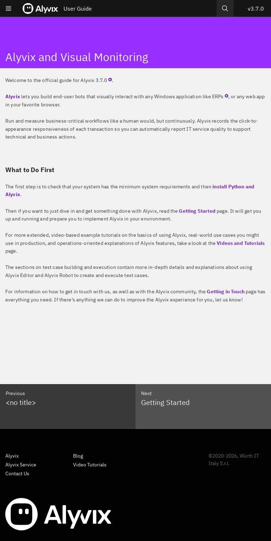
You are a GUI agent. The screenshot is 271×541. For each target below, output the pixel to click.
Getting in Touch (226, 291)
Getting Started (197, 211)
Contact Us (17, 473)
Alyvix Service (20, 464)
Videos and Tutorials (241, 243)
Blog (78, 456)
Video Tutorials (90, 464)
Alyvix (12, 96)
